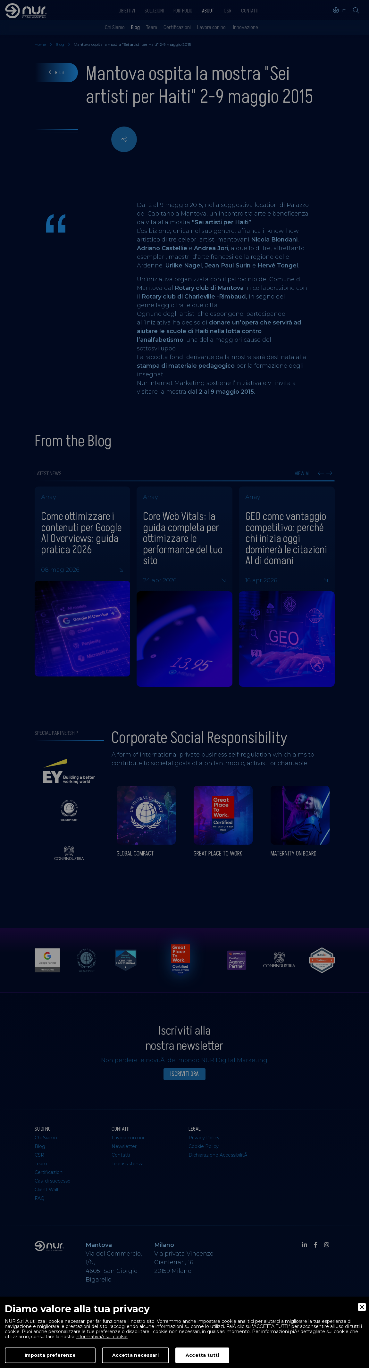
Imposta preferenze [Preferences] (50, 1355)
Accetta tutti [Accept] (202, 1355)
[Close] (362, 1307)
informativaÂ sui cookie (102, 1336)
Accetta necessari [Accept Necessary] (135, 1355)
